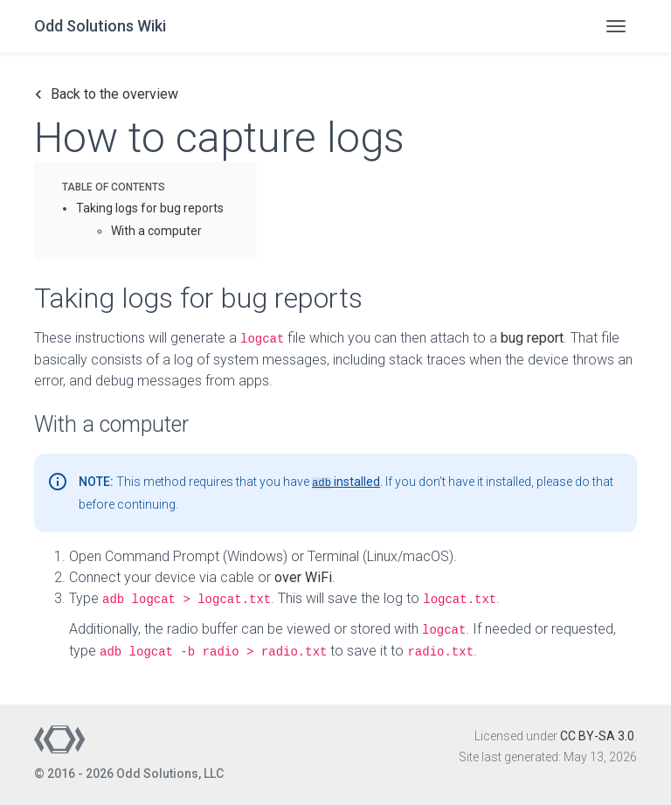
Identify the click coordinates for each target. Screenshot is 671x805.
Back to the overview (106, 94)
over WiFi (303, 577)
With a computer (156, 231)
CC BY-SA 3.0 (597, 736)
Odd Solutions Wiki (100, 26)
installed (346, 482)
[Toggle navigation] (616, 26)
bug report (532, 338)
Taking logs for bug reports (150, 208)
